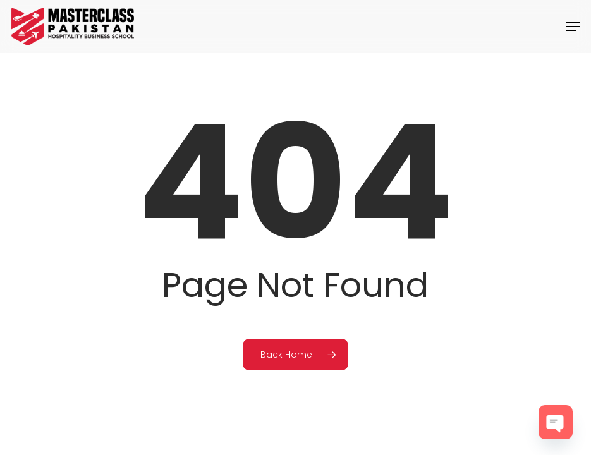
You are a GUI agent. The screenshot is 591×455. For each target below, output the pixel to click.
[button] (573, 26)
